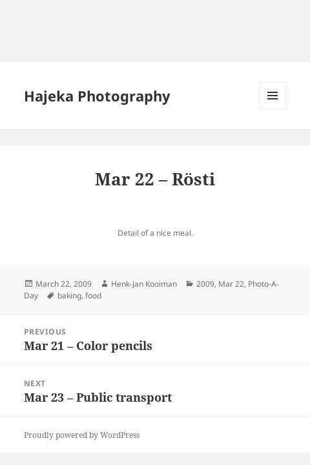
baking (69, 295)
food (93, 295)
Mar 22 (231, 283)
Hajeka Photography (97, 95)
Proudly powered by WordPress (82, 434)
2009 (205, 283)
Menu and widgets (273, 108)
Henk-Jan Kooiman (144, 283)
